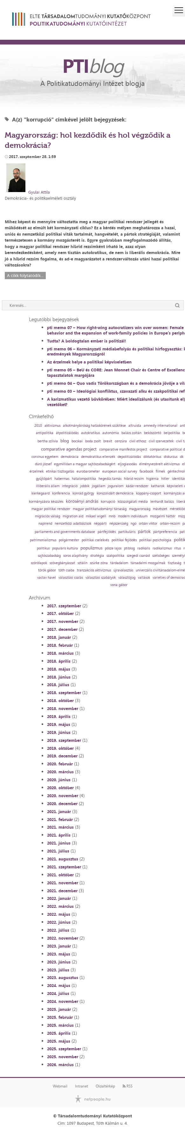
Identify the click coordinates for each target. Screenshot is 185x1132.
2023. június (59, 962)
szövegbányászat (62, 563)
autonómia (110, 433)
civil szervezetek (161, 441)
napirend (45, 523)
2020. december (62, 803)
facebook (146, 471)
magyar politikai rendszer (50, 509)
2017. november (62, 621)
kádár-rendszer (137, 486)
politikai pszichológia (155, 540)
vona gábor (118, 585)
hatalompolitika (84, 478)
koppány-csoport (148, 493)
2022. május (58, 914)
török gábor (47, 570)
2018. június (59, 677)
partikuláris (126, 532)
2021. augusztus (62, 859)
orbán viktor (148, 523)
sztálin (82, 563)
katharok (157, 486)
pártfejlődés (107, 532)
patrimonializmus (43, 540)
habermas (61, 478)
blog (64, 440)
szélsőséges (160, 555)
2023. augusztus (62, 977)
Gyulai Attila (39, 192)
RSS (128, 1086)
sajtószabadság (49, 555)
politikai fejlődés (124, 540)
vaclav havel (46, 577)
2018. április (59, 661)
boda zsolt (93, 441)
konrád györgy (83, 493)
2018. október (60, 700)
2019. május (58, 724)
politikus (43, 548)
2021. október (60, 875)
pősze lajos (113, 548)
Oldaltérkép (105, 1086)
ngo (133, 523)
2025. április (59, 1033)
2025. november (62, 1057)
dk (181, 457)
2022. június (59, 922)
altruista (134, 425)
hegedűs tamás (110, 478)
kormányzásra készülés (46, 501)
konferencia (61, 493)
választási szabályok (101, 577)
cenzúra (121, 441)
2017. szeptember (64, 606)
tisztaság (174, 563)
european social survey (119, 471)
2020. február (60, 764)
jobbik (84, 486)
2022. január (59, 898)
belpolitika (172, 433)
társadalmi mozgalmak (148, 563)
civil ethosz (137, 441)
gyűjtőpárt (44, 478)
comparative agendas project (69, 449)
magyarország (139, 509)
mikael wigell (96, 516)
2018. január (59, 637)
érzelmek (37, 471)
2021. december (62, 891)
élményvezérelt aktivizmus (159, 464)
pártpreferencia (165, 532)
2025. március (60, 1025)
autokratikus (90, 433)
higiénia (152, 478)
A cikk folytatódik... (25, 275)
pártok (144, 531)
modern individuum (132, 516)
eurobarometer (88, 471)
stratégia (97, 555)
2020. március (60, 772)
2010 (38, 425)
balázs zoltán (131, 433)
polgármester (69, 540)
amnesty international (160, 425)
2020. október (60, 787)
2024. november (62, 1001)
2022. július (58, 930)
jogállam (98, 486)
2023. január (59, 946)
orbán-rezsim (170, 523)
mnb (112, 516)
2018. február (60, 645)
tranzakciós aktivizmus (94, 570)
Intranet (81, 1086)
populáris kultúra (65, 548)
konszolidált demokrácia (115, 493)
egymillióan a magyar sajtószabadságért (84, 464)
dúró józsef (43, 464)
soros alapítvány (75, 555)
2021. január (59, 811)
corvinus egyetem (44, 457)
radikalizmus (162, 548)
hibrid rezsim (134, 478)
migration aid (73, 516)
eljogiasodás (127, 464)
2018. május (58, 669)
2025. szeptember (64, 1049)
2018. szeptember (64, 692)
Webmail (60, 1086)
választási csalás (70, 577)
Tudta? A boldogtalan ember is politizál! (86, 341)
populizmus (91, 548)
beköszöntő (152, 433)
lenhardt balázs (162, 501)
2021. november (62, 883)
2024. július (58, 993)
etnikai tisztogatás (60, 471)
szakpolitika (115, 555)
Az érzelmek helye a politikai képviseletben (89, 362)
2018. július (58, 684)
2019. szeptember (64, 740)
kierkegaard (40, 493)
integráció (70, 486)
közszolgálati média (133, 501)
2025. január (59, 1009)
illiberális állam (47, 486)
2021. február (60, 819)
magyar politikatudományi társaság (100, 509)
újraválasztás (123, 570)
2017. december (62, 629)
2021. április (59, 835)
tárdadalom (119, 563)
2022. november (62, 938)
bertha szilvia (48, 441)
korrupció (108, 501)
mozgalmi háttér (162, 516)
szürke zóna (99, 563)
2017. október (60, 613)
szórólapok (39, 563)
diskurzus (170, 457)
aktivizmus (52, 425)
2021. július (58, 851)
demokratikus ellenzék (98, 457)
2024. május (58, 985)
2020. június (59, 780)
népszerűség (118, 523)
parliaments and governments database (65, 532)
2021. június (59, 843)
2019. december (62, 756)
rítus (177, 548)
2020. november (62, 795)
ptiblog (129, 548)
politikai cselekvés (95, 540)
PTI (92, 65)
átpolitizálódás (67, 433)
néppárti (100, 523)
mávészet (160, 509)
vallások (144, 577)
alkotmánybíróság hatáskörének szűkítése (94, 425)
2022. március (60, 906)
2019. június (59, 732)
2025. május (58, 1041)
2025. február (60, 1017)
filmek (160, 471)
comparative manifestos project (123, 449)
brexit (107, 441)
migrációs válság (47, 516)
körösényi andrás (82, 501)
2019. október (60, 748)
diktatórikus (152, 457)
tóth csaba (66, 570)
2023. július (58, 970)
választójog (126, 577)
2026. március (60, 1064)
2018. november (62, 708)
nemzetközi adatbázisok (73, 523)
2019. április (59, 716)
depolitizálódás (129, 457)
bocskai (77, 441)
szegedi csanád (138, 555)
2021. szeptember (64, 867)
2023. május (58, 954)
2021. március (60, 827)
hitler (165, 478)
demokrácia (70, 457)
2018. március (60, 653)
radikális (143, 548)
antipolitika (44, 433)
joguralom (115, 486)
